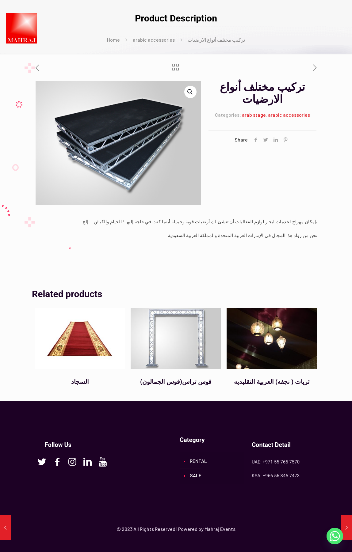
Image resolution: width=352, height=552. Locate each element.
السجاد (80, 381)
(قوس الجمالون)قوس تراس (176, 381)
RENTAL (198, 461)
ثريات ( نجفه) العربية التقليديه (272, 381)
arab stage (254, 115)
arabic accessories (289, 115)
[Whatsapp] (335, 536)
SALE (195, 475)
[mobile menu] (342, 27)
